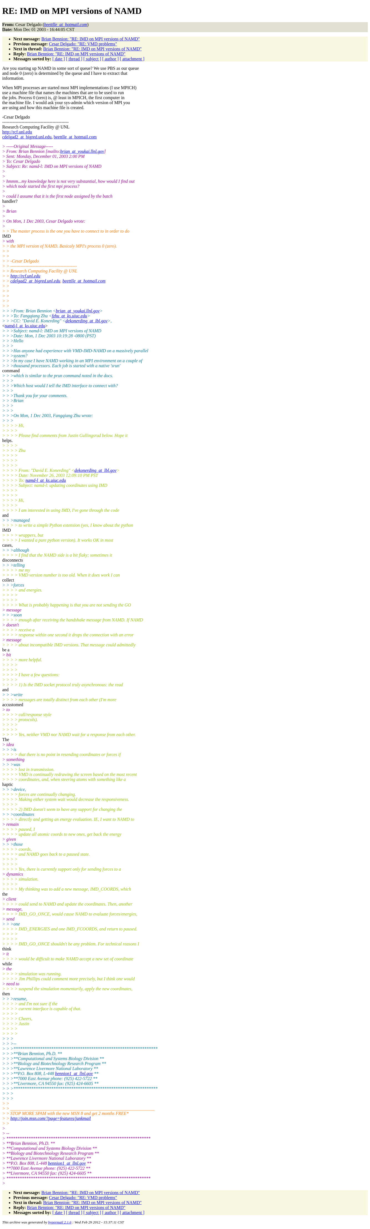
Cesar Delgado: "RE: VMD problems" (83, 44)
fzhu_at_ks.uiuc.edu (69, 315)
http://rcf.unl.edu (17, 132)
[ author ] (110, 58)
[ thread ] (74, 58)
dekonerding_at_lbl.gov (86, 320)
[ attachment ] (132, 58)
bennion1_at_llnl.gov (74, 1073)
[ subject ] (92, 58)
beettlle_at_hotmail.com (75, 137)
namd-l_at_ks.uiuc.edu (25, 325)
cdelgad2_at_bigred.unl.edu (27, 137)
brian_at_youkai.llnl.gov (82, 151)
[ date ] (58, 58)
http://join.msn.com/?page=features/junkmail (51, 1118)
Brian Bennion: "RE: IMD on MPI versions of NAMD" (90, 39)
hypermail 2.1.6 (60, 1222)
